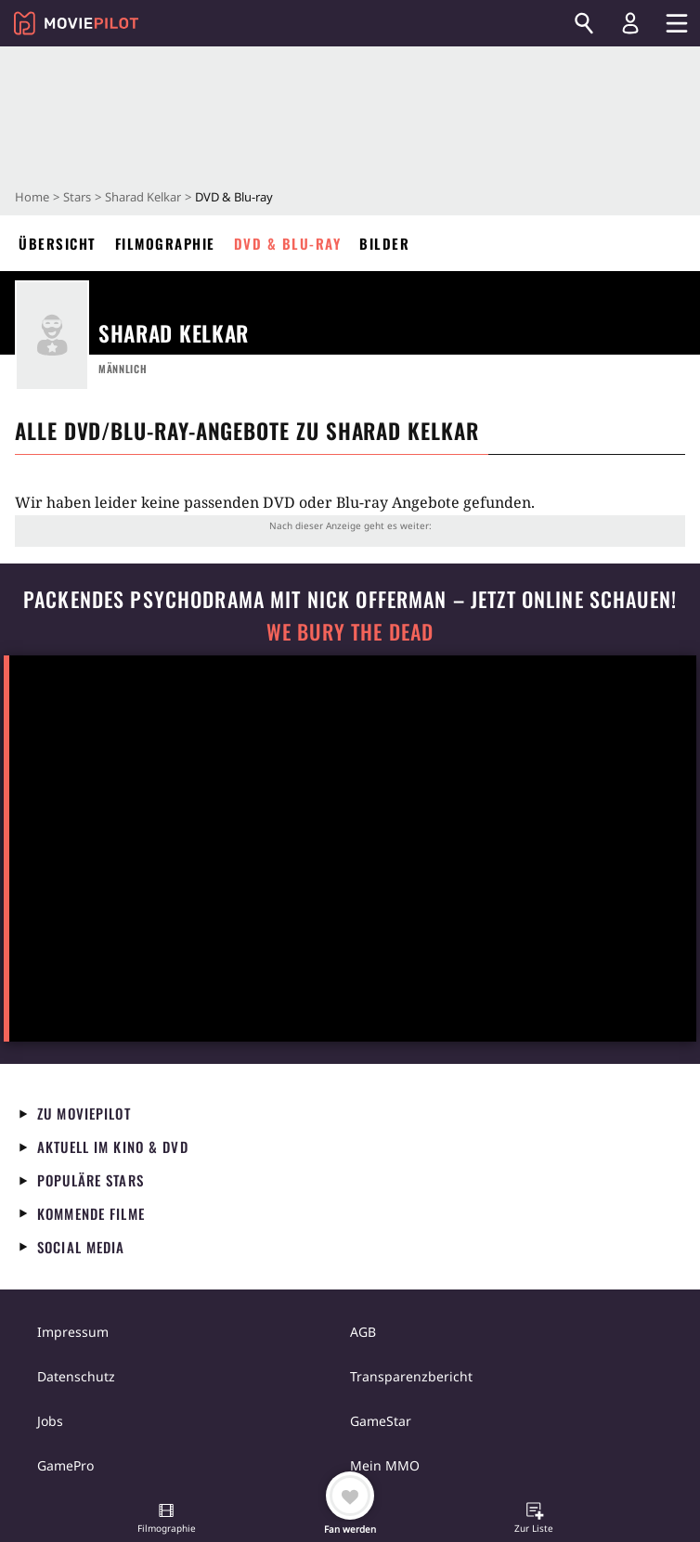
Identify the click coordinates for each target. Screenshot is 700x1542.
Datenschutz (76, 1376)
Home (32, 196)
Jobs (50, 1421)
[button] (166, 1519)
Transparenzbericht (411, 1376)
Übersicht (58, 243)
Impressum (73, 1332)
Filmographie (165, 243)
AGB (363, 1332)
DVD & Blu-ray (288, 243)
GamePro (65, 1465)
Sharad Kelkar (143, 196)
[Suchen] (584, 23)
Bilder (384, 243)
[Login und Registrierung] (630, 23)
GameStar (380, 1421)
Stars (77, 196)
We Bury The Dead (350, 631)
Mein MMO (385, 1465)
